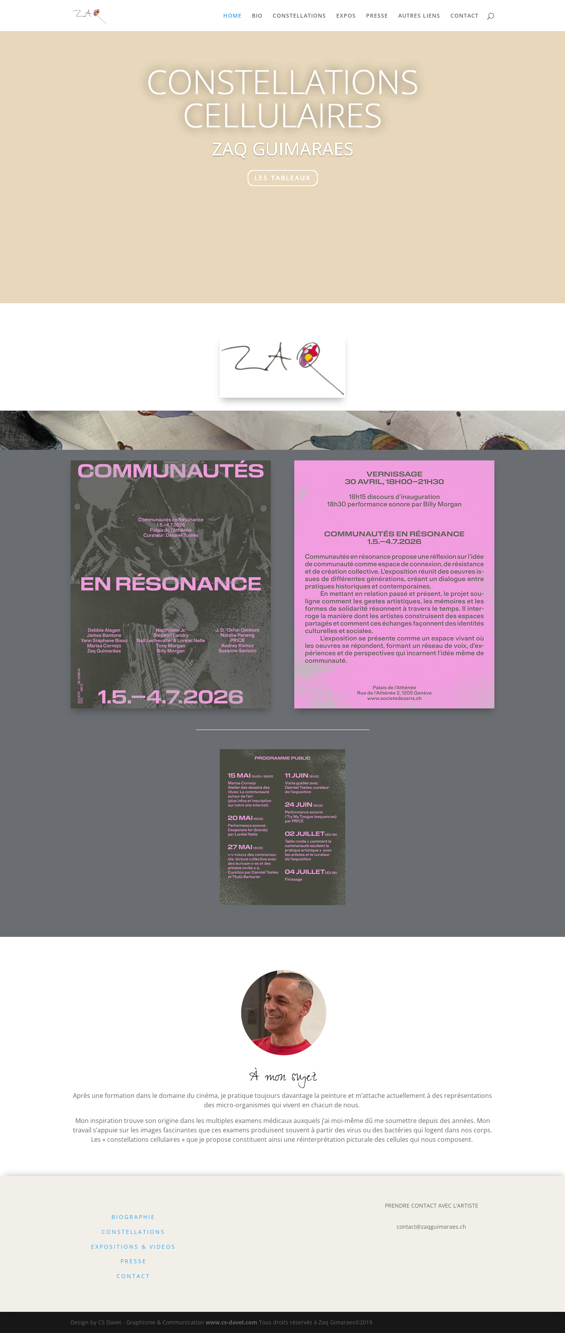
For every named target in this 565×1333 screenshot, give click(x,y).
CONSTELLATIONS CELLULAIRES (282, 97)
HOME (232, 16)
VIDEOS (162, 1246)
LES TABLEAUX (283, 178)
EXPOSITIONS (115, 1246)
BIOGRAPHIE (133, 1217)
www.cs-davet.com (231, 1322)
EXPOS (346, 16)
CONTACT (464, 16)
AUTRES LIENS (419, 16)
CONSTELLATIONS (299, 16)
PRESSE (377, 16)
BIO (257, 16)
